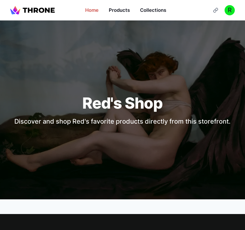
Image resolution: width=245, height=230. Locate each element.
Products (119, 10)
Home (92, 10)
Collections (153, 10)
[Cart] (215, 10)
